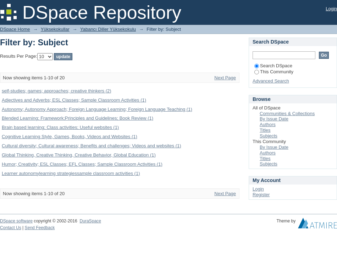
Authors (268, 124)
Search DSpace (273, 65)
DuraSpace (90, 221)
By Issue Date (274, 118)
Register (261, 194)
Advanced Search (271, 81)
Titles (265, 130)
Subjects (268, 135)
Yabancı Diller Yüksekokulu (108, 29)
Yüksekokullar (55, 29)
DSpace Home (15, 29)
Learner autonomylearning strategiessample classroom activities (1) (71, 173)
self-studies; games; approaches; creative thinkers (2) (56, 91)
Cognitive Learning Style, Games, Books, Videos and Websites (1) (69, 136)
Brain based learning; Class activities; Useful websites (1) (60, 127)
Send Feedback (40, 227)
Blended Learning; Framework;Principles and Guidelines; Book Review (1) (77, 118)
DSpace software (16, 221)
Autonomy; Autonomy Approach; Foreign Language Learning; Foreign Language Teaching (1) (97, 109)
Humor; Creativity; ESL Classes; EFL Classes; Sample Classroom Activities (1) (82, 164)
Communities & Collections (287, 113)
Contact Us (10, 227)
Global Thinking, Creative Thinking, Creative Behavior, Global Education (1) (79, 155)
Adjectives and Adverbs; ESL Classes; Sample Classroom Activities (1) (74, 100)
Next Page (225, 77)
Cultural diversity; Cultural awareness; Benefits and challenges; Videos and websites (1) (91, 145)
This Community (273, 71)
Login (331, 8)
